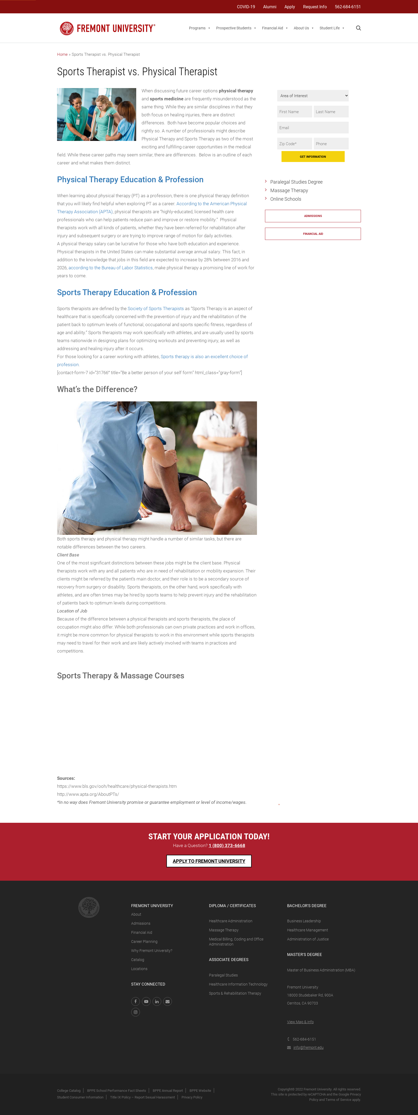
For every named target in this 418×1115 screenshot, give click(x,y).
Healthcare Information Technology (238, 984)
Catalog (137, 959)
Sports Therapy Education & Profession (127, 292)
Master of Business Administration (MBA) (321, 969)
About (136, 914)
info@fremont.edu (305, 1047)
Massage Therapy (289, 190)
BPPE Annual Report (168, 1090)
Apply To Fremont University (209, 861)
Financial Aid (275, 28)
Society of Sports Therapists (156, 308)
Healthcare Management (307, 929)
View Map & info (300, 1021)
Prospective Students (236, 28)
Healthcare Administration (230, 920)
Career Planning (144, 941)
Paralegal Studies (223, 975)
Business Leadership (304, 920)
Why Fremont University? (151, 950)
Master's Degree (304, 954)
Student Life (332, 28)
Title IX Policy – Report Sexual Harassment (142, 1097)
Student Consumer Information (80, 1097)
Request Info (315, 6)
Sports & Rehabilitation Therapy (235, 993)
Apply (289, 6)
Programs (200, 28)
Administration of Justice (308, 939)
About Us (304, 28)
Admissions (313, 216)
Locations (139, 968)
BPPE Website (200, 1090)
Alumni (269, 6)
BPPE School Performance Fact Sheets (116, 1090)
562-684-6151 (348, 6)
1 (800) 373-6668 (227, 845)
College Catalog (69, 1090)
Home (62, 54)
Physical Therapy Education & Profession (130, 179)
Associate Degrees (228, 959)
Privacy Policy (192, 1097)
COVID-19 (246, 6)
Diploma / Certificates (232, 905)
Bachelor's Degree (307, 905)
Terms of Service (338, 1099)
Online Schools (285, 199)
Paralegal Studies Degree (296, 182)
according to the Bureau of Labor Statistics (111, 267)
